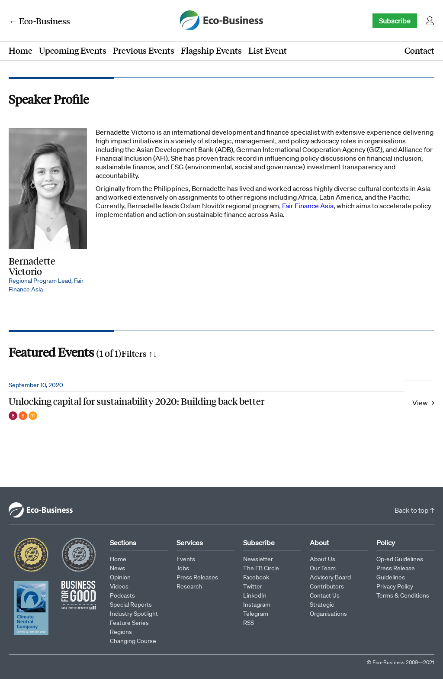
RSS (248, 623)
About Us (322, 559)
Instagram (256, 604)
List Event (267, 50)
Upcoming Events (72, 50)
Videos (119, 586)
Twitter (252, 586)
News (117, 568)
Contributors (327, 586)
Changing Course (133, 641)
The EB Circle (261, 568)
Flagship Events (211, 50)
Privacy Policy (394, 586)
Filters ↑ (139, 353)
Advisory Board (330, 577)
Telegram (255, 614)
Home (20, 50)
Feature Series (129, 623)
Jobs (183, 568)
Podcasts (122, 595)
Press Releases (197, 577)
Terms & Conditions (402, 595)
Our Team (323, 568)
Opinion (120, 577)
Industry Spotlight (134, 614)
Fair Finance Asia (308, 205)
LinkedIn (254, 595)
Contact (419, 50)
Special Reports (131, 604)
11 (33, 415)
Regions (121, 632)
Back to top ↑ (414, 510)
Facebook (256, 577)
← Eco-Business (39, 20)
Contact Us (325, 595)
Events (186, 559)
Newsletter (258, 559)
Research (189, 586)
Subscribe (395, 20)
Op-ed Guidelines (399, 559)
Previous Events (143, 50)
